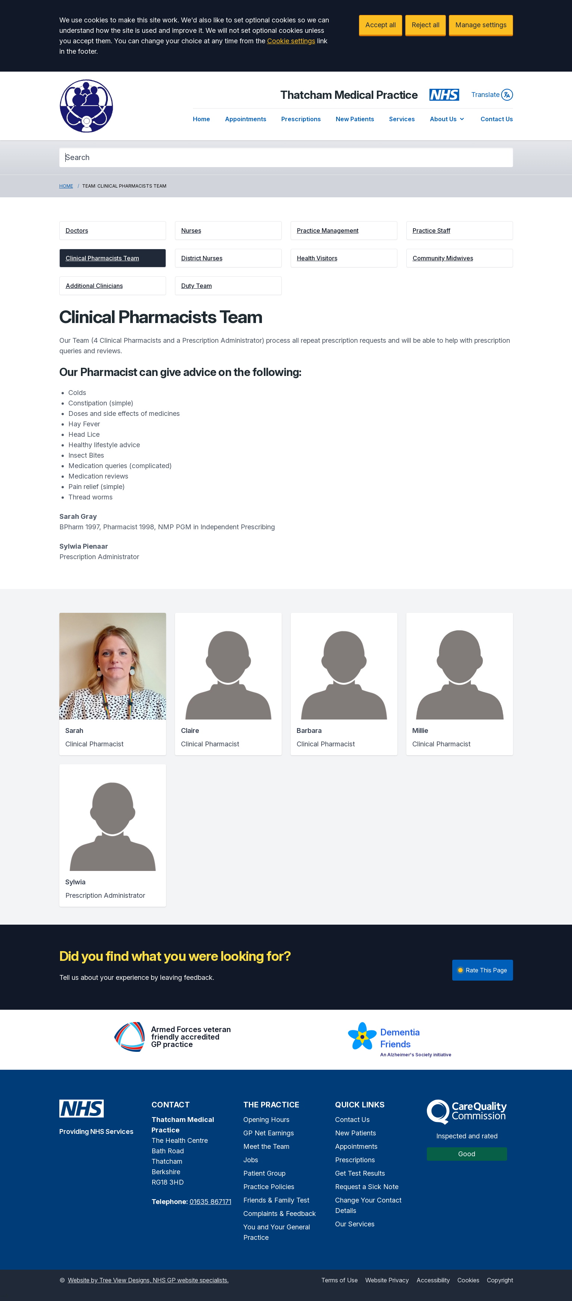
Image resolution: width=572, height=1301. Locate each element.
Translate (492, 95)
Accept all (380, 25)
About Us (448, 119)
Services (402, 119)
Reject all (426, 25)
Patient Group (264, 1173)
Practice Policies (268, 1187)
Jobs (250, 1160)
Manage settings (481, 25)
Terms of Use (339, 1280)
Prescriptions (301, 119)
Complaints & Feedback (279, 1213)
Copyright (500, 1280)
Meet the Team (266, 1146)
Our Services (355, 1224)
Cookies (468, 1280)
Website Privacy (387, 1280)
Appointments (245, 119)
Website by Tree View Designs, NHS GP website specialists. (148, 1280)
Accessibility (433, 1280)
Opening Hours (266, 1119)
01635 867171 (210, 1202)
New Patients (355, 119)
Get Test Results (360, 1173)
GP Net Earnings (268, 1133)
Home (201, 119)
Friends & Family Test (276, 1200)
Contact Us (497, 119)
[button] (112, 230)
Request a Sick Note (366, 1187)
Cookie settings (291, 41)
